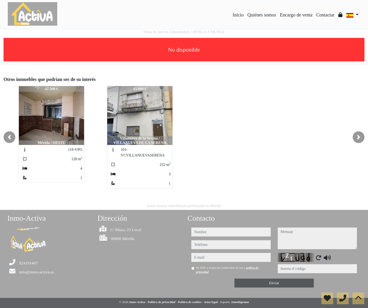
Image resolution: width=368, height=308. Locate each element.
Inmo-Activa (137, 302)
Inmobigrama (240, 302)
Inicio (238, 14)
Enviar (274, 283)
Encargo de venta (296, 14)
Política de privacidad (161, 302)
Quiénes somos (261, 14)
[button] (9, 137)
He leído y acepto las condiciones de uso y (227, 270)
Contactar (325, 14)
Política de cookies (190, 302)
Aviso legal (211, 302)
